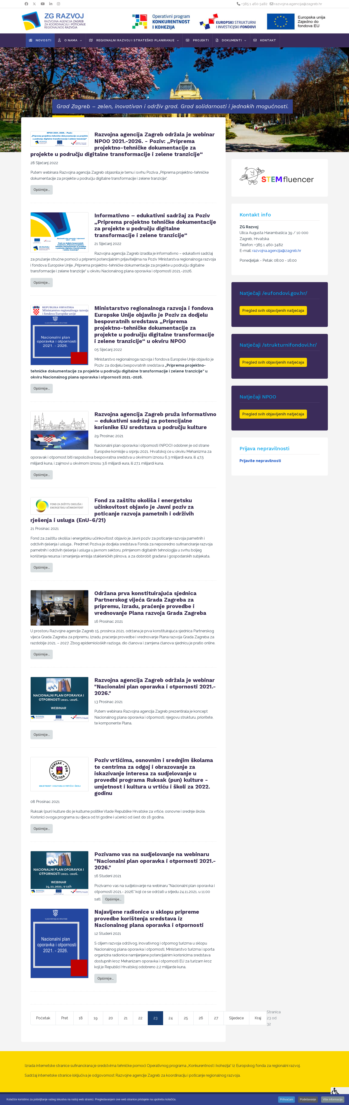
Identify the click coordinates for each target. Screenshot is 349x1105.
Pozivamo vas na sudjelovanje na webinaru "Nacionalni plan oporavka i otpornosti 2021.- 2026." (155, 861)
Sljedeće (236, 1018)
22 (140, 1018)
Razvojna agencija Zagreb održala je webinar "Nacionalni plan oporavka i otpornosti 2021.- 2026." (155, 687)
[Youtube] (43, 4)
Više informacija (332, 1099)
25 (186, 1018)
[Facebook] (26, 4)
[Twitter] (34, 4)
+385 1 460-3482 (254, 4)
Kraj (258, 1018)
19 (96, 1018)
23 (155, 1018)
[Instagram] (58, 4)
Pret (64, 1018)
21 (126, 1018)
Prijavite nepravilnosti (260, 461)
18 (81, 1018)
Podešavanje (308, 1099)
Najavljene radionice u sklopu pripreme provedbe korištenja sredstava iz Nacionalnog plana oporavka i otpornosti (149, 918)
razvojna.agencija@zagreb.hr (298, 4)
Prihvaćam (286, 1099)
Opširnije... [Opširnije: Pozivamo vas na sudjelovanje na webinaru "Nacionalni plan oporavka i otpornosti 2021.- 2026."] (113, 899)
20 (111, 1018)
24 (170, 1018)
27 (216, 1018)
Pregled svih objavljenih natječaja (273, 310)
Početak (43, 1018)
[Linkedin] (50, 4)
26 (201, 1018)
